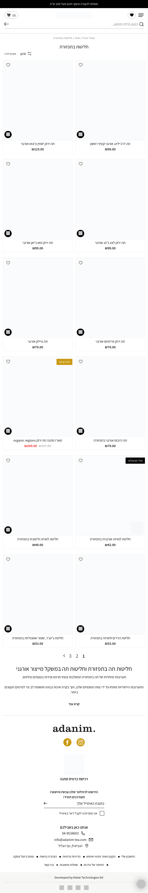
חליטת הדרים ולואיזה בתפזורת (110, 638)
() (11, 15)
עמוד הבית (88, 38)
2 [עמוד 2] (77, 656)
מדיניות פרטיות (72, 856)
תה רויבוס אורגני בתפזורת (110, 440)
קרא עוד (73, 704)
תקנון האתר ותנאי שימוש (100, 856)
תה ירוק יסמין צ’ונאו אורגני (38, 143)
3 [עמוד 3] (70, 656)
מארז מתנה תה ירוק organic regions (37, 440)
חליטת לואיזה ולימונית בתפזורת (37, 539)
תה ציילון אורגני (38, 341)
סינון (25, 53)
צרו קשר (49, 865)
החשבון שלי (128, 856)
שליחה (45, 803)
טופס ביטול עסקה (23, 856)
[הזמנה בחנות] (10, 53)
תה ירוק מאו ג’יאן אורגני (38, 242)
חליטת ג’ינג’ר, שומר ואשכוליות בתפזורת (37, 638)
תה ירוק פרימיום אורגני (110, 341)
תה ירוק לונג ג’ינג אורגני (110, 242)
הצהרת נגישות (48, 856)
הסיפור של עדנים (94, 865)
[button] (81, 65)
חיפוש (6, 24)
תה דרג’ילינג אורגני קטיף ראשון (110, 143)
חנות (77, 38)
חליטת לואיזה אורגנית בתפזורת (110, 539)
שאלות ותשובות (69, 865)
